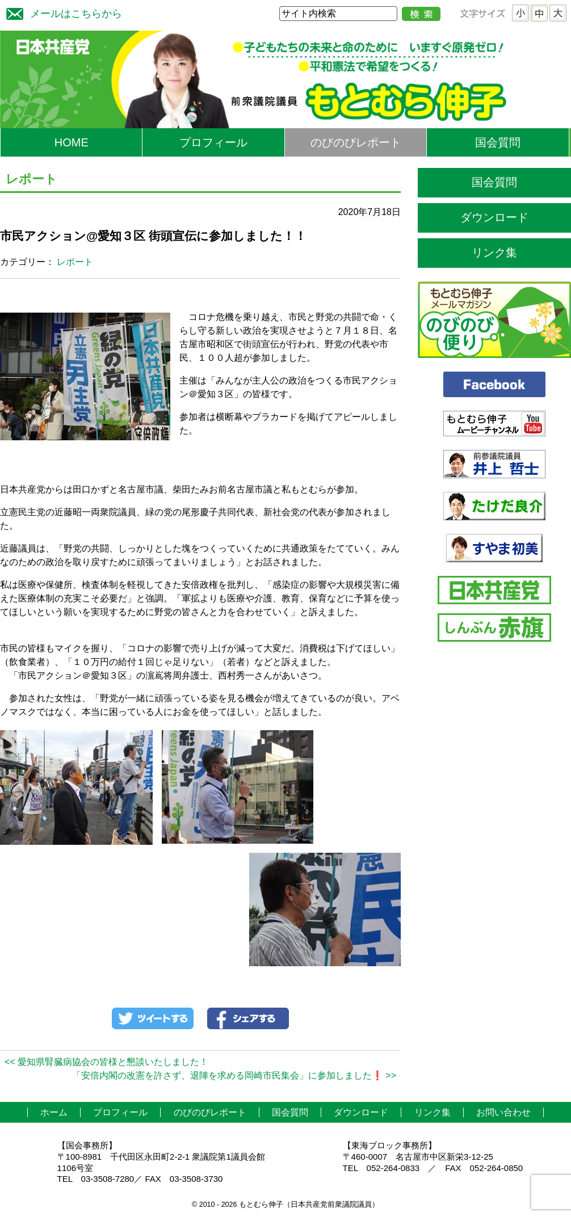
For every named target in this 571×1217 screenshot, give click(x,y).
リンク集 (494, 252)
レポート (75, 262)
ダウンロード (494, 217)
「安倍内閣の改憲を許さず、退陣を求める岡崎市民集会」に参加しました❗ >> (234, 1075)
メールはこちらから (61, 12)
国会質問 (497, 142)
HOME (71, 142)
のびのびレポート (355, 142)
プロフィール (213, 142)
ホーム (54, 1112)
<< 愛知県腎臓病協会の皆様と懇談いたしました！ (106, 1062)
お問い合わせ (503, 1112)
